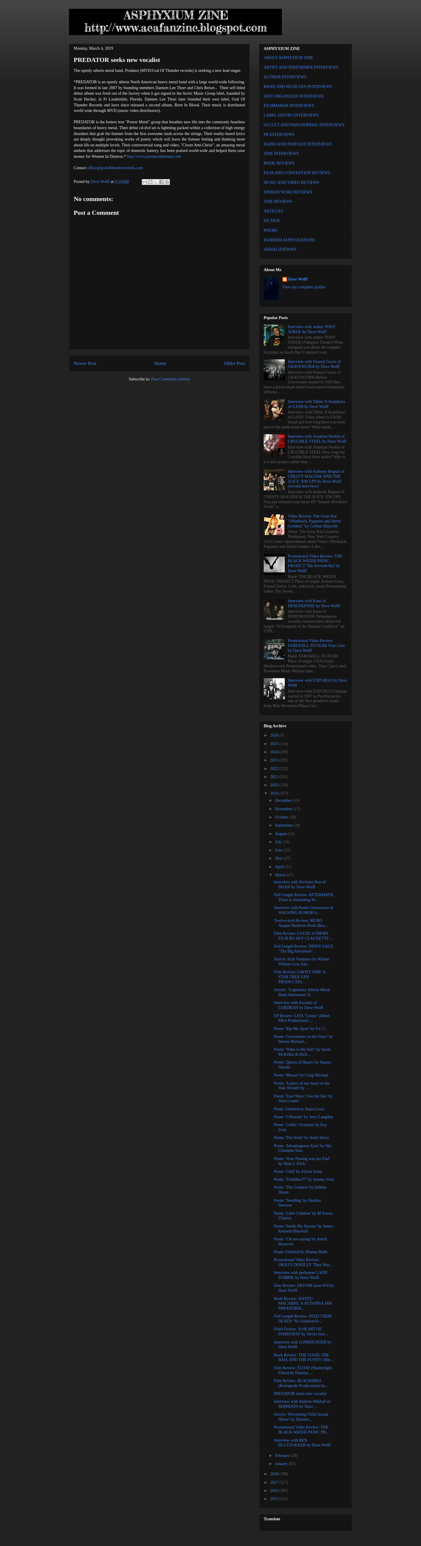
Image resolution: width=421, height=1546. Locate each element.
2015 (274, 1499)
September (284, 825)
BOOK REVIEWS (279, 163)
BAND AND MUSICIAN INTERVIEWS (298, 86)
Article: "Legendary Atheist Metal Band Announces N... (302, 992)
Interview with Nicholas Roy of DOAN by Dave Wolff (300, 884)
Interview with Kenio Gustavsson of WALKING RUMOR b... (303, 910)
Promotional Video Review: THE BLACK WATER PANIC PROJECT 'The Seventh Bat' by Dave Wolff (315, 563)
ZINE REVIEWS (278, 201)
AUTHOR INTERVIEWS (285, 77)
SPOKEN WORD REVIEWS (288, 192)
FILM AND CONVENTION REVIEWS (297, 173)
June (279, 850)
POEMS (270, 230)
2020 (274, 785)
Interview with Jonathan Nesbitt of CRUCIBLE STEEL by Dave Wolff (317, 439)
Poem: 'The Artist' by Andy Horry (301, 1137)
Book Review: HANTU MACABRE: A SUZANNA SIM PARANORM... (303, 1303)
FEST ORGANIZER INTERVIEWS (294, 96)
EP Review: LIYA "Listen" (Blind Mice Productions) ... (301, 1018)
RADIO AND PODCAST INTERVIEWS (298, 144)
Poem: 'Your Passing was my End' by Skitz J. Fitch (302, 1161)
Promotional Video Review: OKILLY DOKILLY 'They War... (303, 1262)
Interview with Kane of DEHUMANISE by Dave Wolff (314, 603)
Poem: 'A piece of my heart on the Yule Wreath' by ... (301, 1085)
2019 (274, 793)
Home (160, 363)
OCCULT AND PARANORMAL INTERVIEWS (304, 125)
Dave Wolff (298, 279)
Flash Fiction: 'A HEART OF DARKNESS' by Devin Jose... (301, 1331)
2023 (274, 760)
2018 (274, 1474)
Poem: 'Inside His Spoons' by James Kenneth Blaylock (303, 1228)
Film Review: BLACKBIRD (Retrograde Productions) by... (301, 1383)
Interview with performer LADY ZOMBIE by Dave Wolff (300, 1275)
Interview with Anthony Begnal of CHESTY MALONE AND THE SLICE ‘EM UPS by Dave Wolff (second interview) (316, 478)
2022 (274, 768)
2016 (274, 1490)
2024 (274, 752)
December (284, 800)
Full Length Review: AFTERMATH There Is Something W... (303, 897)
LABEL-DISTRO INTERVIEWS (291, 115)
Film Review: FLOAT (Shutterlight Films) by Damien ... (303, 1370)
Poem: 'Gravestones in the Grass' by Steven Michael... (303, 1039)
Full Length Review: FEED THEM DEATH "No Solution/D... (303, 1318)
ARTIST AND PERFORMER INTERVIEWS (301, 67)
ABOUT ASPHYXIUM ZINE (288, 58)
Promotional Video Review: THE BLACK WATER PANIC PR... (301, 1429)
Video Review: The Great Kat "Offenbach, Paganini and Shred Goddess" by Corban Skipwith (314, 521)
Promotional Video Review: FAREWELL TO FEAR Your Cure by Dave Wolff (316, 645)
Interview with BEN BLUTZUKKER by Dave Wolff (302, 1443)
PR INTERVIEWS (279, 134)
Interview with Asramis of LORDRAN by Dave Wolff (298, 1005)
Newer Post (85, 363)
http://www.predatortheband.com (154, 156)
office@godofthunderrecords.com (115, 168)
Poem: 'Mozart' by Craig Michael (301, 1075)
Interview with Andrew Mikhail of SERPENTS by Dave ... (302, 1404)
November (284, 809)
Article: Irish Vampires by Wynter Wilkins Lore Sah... (301, 961)
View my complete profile (303, 287)
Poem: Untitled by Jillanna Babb (300, 1252)
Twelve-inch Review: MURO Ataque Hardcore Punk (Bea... (301, 923)
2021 (274, 777)
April (279, 867)
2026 (274, 735)
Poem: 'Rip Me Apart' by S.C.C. (300, 1028)
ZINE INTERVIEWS (281, 153)
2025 (274, 744)
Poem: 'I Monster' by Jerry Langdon (303, 1117)
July (279, 842)
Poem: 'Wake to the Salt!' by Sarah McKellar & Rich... (302, 1052)
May (279, 858)
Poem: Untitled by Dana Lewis (299, 1109)
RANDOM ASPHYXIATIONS (289, 240)
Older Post (234, 363)
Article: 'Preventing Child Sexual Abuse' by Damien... (301, 1417)
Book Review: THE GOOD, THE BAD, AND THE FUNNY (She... (303, 1357)
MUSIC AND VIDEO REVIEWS (291, 182)
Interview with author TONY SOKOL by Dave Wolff (312, 329)
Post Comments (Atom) (170, 379)
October (282, 817)
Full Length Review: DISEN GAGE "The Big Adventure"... (303, 948)
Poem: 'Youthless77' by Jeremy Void (304, 1179)
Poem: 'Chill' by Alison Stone (298, 1171)
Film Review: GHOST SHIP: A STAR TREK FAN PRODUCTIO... (299, 977)
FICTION (272, 221)
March (281, 875)
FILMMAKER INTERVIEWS (289, 105)
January (282, 1464)
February (283, 1455)
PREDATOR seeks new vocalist (300, 1393)
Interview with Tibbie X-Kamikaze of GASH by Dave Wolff (316, 404)
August (281, 834)
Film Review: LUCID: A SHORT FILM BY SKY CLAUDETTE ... (303, 936)
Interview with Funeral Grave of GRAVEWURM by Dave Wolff (314, 364)
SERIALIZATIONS (280, 249)
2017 (274, 1482)
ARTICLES (273, 211)
